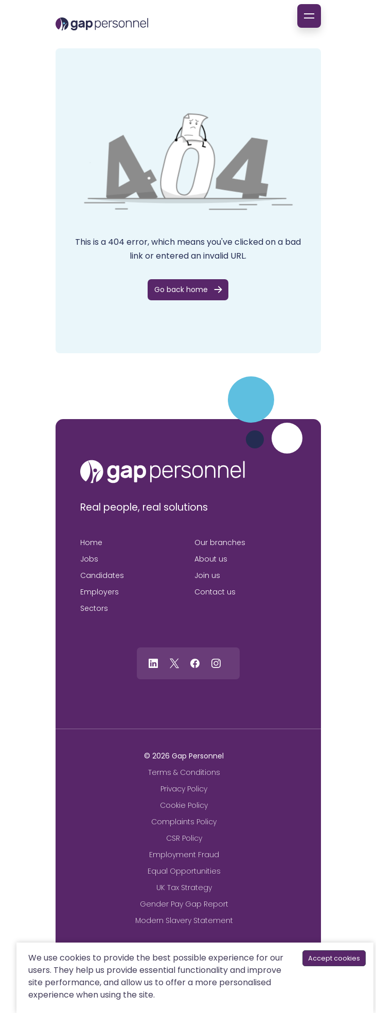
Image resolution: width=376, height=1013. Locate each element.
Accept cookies (334, 958)
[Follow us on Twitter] (174, 662)
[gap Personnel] (102, 23)
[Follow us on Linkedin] (153, 662)
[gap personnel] (162, 471)
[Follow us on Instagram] (215, 662)
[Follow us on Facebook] (195, 662)
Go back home (181, 289)
